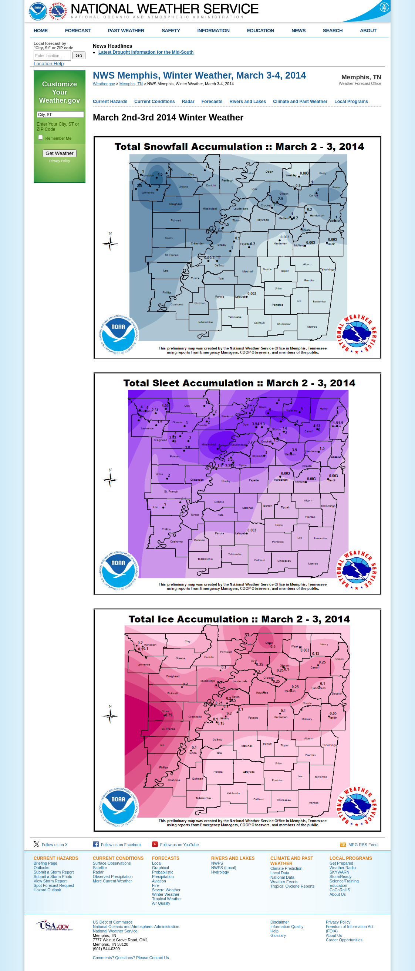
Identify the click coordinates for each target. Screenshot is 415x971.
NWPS (217, 863)
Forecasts (212, 101)
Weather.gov (104, 84)
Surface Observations (112, 863)
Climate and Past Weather (300, 101)
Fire (155, 885)
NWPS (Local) (223, 867)
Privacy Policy (59, 161)
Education (338, 885)
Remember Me (58, 138)
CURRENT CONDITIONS (118, 858)
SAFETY (171, 30)
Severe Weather (166, 890)
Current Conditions (154, 101)
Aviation (159, 881)
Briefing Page (45, 863)
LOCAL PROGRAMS (351, 858)
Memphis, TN (131, 84)
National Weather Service (115, 931)
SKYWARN (339, 872)
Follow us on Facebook (117, 844)
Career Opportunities (344, 940)
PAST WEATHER (126, 30)
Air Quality (161, 903)
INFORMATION (214, 30)
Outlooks (41, 867)
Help (274, 931)
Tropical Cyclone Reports (292, 886)
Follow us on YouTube (175, 844)
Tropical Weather (167, 899)
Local (156, 863)
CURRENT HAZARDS (56, 858)
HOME (41, 30)
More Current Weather (112, 881)
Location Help (49, 63)
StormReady (340, 876)
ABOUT (368, 30)
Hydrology (220, 872)
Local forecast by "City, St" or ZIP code (53, 45)
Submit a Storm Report (54, 872)
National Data (282, 877)
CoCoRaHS (340, 890)
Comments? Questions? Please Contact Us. (131, 957)
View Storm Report (50, 881)
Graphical (160, 867)
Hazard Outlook (47, 890)
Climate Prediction (286, 868)
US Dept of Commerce (112, 922)
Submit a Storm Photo (53, 876)
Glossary (278, 935)
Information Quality (286, 926)
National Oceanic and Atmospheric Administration (136, 926)
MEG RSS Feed (359, 844)
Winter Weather (165, 894)
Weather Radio (343, 867)
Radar (188, 101)
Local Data (279, 873)
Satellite (100, 867)
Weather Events (284, 881)
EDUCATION (260, 30)
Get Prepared (341, 863)
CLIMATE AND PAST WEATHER (291, 861)
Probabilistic (162, 872)
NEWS (298, 30)
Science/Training (344, 881)
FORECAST (78, 30)
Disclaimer (279, 922)
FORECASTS (165, 858)
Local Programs (351, 101)
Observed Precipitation (113, 876)
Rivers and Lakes (247, 101)
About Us (338, 894)
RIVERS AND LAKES (233, 858)
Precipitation (163, 876)
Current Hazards (110, 101)
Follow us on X (51, 844)
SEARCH (333, 30)
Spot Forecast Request (54, 885)
